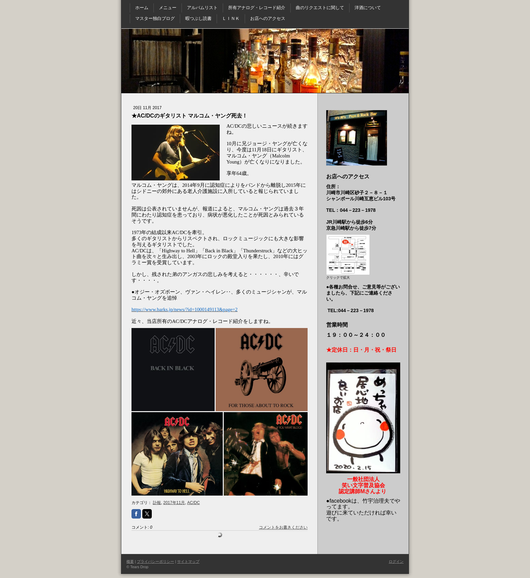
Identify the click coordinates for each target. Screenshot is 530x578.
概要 (130, 561)
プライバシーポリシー (155, 561)
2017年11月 (174, 502)
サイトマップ (188, 561)
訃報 (157, 502)
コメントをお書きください (283, 527)
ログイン (396, 561)
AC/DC (193, 502)
